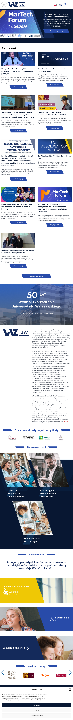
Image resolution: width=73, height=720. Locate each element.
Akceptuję (36, 705)
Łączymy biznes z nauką (16, 586)
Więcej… (66, 422)
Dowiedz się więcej (56, 31)
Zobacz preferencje (36, 716)
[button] (70, 689)
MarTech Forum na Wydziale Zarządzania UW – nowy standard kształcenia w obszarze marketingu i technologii (53, 208)
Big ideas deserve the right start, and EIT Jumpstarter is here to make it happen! (16, 206)
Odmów (36, 710)
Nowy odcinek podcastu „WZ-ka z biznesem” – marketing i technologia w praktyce (17, 71)
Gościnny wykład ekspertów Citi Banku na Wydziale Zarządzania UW (17, 251)
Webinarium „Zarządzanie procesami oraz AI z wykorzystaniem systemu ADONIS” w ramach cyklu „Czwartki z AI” (18, 114)
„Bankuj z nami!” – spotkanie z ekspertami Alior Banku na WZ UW (52, 113)
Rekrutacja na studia (59, 619)
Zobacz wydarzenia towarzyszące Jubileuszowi (36, 313)
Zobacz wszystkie (36, 276)
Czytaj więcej (18, 87)
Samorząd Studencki (16, 647)
